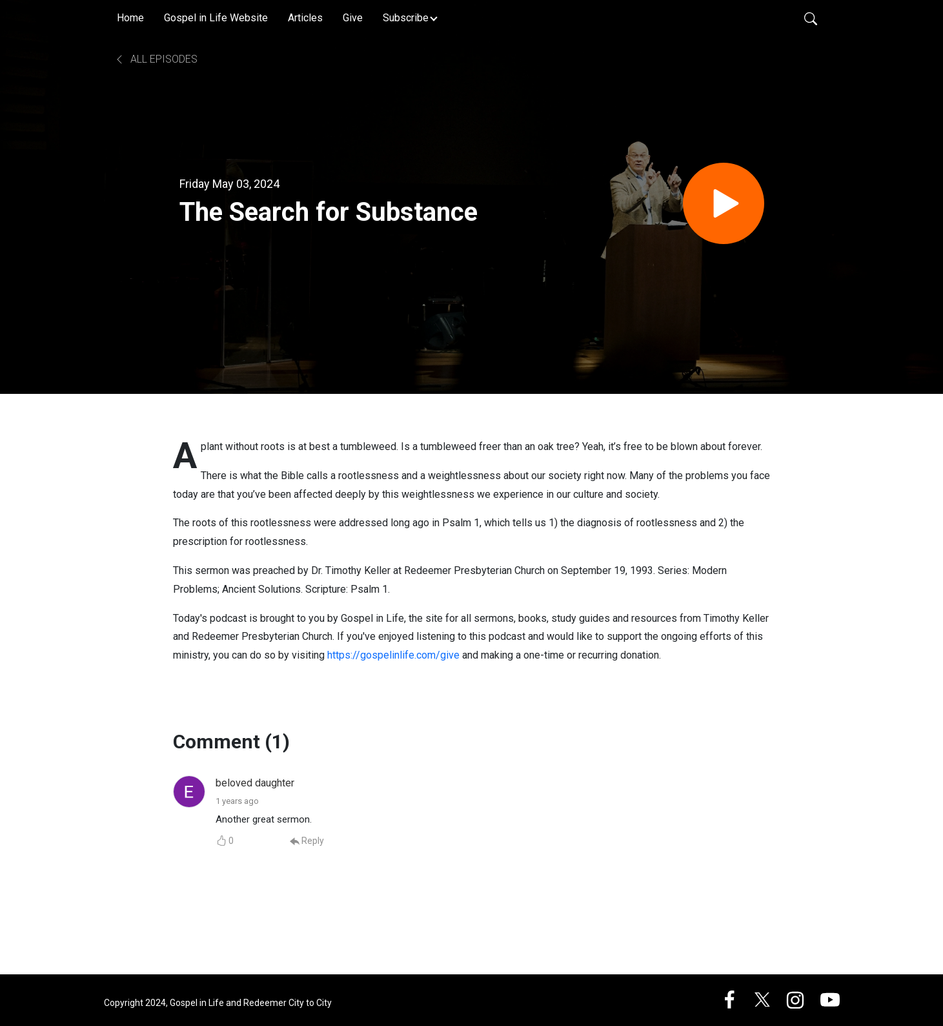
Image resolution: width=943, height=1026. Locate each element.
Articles (305, 18)
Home (130, 18)
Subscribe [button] (406, 18)
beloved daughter (255, 783)
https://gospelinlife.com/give (393, 655)
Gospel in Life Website (216, 18)
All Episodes (156, 59)
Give (353, 18)
